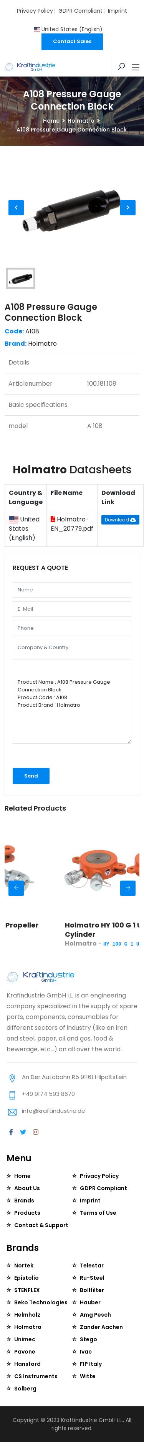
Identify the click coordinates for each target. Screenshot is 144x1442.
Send (31, 775)
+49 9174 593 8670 (48, 1094)
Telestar (92, 1265)
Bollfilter (92, 1290)
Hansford (27, 1364)
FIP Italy (91, 1364)
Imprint (117, 11)
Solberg (25, 1388)
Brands (24, 1200)
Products (27, 1213)
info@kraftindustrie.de (53, 1111)
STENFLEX (27, 1290)
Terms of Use (98, 1213)
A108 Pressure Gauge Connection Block (51, 312)
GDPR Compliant (80, 11)
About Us (27, 1188)
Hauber (90, 1302)
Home (51, 121)
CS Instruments (36, 1376)
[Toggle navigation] (135, 67)
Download (120, 519)
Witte (88, 1376)
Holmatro (81, 121)
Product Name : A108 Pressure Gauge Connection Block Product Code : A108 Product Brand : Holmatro (72, 701)
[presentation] (53, 758)
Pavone (24, 1351)
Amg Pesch (95, 1315)
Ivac (86, 1351)
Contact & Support (41, 1225)
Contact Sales (72, 41)
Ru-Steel (92, 1278)
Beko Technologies (41, 1302)
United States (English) (68, 29)
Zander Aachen (101, 1327)
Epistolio (26, 1278)
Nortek (23, 1265)
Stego (88, 1339)
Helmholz (27, 1315)
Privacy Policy (35, 11)
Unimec (24, 1339)
